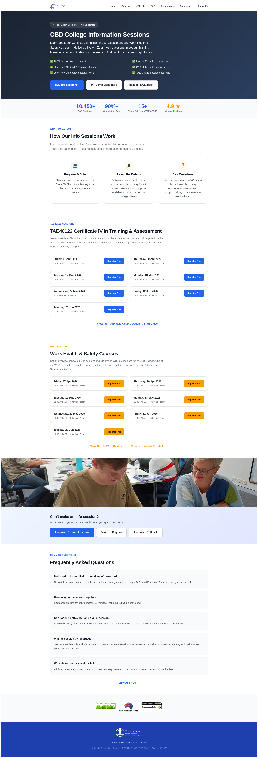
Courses (126, 6)
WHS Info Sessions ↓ (104, 84)
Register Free (114, 261)
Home (113, 6)
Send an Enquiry (111, 532)
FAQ (153, 6)
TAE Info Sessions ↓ (67, 84)
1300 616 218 (117, 742)
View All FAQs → (128, 682)
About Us (203, 6)
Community (186, 6)
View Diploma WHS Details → (149, 446)
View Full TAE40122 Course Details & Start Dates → (129, 323)
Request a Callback (141, 84)
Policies (144, 742)
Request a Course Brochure (72, 532)
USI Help (140, 6)
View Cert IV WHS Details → (107, 446)
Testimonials (168, 6)
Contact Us (132, 742)
